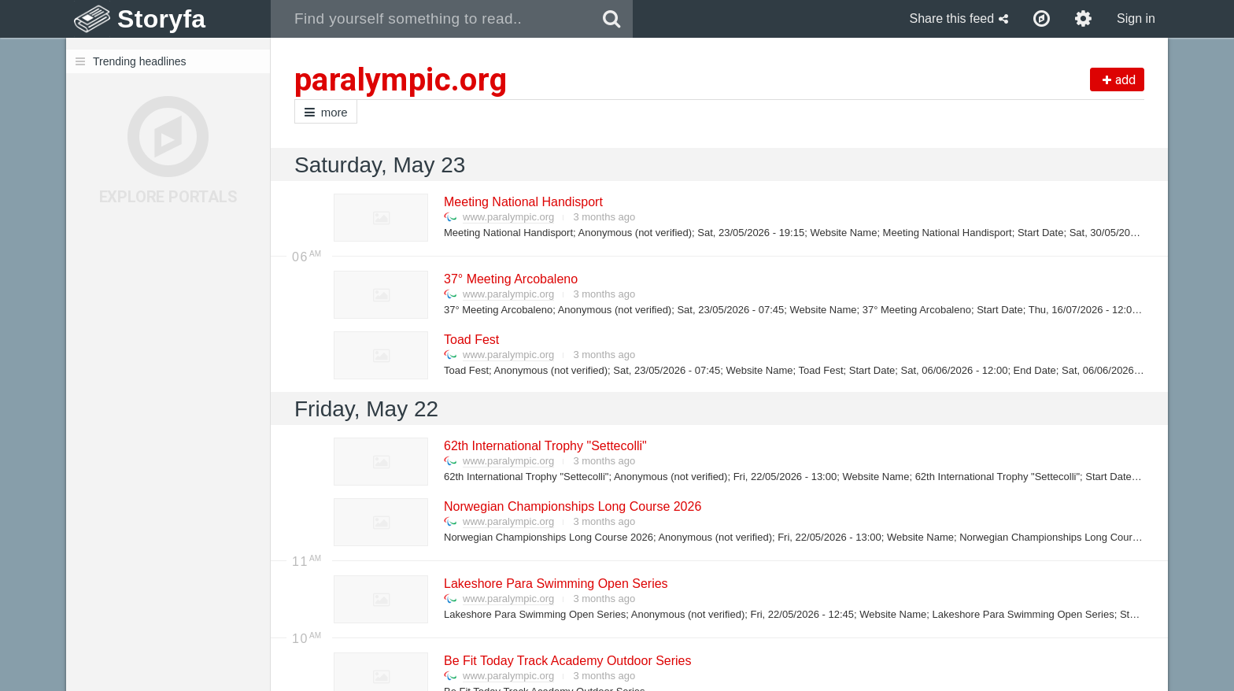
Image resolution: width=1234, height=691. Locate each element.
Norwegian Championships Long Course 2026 (572, 506)
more (326, 112)
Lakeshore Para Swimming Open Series (555, 583)
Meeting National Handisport (522, 202)
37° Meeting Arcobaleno (510, 279)
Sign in (1136, 18)
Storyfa (161, 19)
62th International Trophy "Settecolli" (544, 446)
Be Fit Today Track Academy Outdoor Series (567, 660)
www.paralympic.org (508, 217)
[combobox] (431, 19)
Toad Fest (470, 339)
